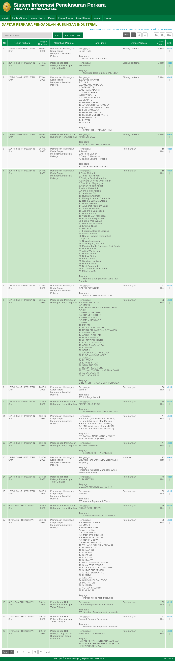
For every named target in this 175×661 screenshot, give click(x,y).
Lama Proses (160, 42)
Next (169, 34)
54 (156, 34)
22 (41, 652)
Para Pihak (100, 43)
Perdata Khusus (37, 18)
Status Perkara (139, 43)
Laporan (97, 18)
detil (169, 48)
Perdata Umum (19, 18)
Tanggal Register (42, 42)
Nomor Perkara (22, 43)
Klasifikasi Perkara (64, 43)
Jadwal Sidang (83, 18)
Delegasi (108, 18)
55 (162, 34)
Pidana (51, 18)
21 (35, 652)
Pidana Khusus (65, 18)
